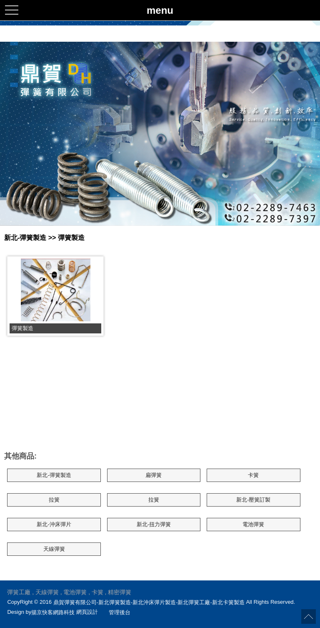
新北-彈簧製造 (54, 475)
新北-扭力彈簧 (154, 524)
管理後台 (119, 612)
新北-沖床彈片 (54, 524)
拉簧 (54, 500)
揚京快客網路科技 (53, 612)
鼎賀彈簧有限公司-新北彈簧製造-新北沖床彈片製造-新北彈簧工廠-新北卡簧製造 (149, 602)
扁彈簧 (153, 475)
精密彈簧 (119, 592)
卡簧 (253, 475)
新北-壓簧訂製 (253, 500)
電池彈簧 (253, 524)
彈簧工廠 (18, 592)
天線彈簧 (54, 549)
